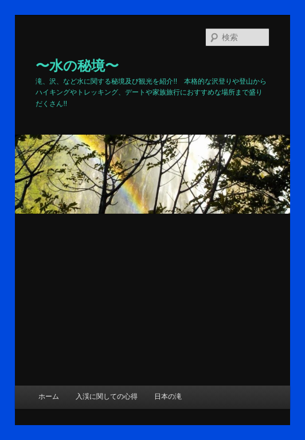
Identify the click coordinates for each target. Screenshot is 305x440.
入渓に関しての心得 (107, 396)
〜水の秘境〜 (77, 65)
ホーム (48, 396)
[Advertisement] (152, 299)
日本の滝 (168, 396)
